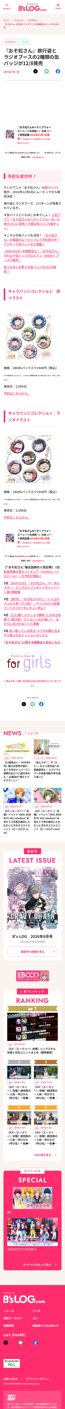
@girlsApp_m (38, 157)
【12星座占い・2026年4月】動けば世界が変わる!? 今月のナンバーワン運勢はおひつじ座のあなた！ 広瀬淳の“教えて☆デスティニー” (16, 771)
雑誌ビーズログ (12, 1318)
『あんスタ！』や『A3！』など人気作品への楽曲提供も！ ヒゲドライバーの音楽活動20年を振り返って (47, 769)
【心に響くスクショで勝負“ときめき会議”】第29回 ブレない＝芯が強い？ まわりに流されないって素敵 (32, 619)
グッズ (25, 41)
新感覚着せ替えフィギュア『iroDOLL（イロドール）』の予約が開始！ (31, 573)
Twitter (27, 152)
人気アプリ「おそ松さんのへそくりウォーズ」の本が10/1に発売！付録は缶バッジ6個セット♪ (32, 221)
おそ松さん (33, 20)
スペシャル (18, 20)
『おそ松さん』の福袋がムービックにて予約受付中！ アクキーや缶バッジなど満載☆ (32, 239)
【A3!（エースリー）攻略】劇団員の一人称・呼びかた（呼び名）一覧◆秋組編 (19, 1138)
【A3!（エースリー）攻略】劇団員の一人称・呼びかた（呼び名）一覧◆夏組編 (45, 1092)
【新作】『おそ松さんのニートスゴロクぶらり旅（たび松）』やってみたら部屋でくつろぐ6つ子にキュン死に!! (32, 603)
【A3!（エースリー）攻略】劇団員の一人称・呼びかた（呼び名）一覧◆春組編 (19, 1092)
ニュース (8, 1311)
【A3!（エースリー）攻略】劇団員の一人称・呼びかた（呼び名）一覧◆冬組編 (45, 1138)
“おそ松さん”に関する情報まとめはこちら (32, 642)
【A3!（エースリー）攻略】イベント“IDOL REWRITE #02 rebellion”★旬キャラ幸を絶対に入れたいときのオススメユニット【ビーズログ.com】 (47, 820)
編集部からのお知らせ (46, 1325)
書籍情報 (8, 1325)
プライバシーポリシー (38, 1379)
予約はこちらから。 (17, 393)
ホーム (6, 20)
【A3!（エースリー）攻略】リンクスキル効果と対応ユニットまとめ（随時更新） (31, 1050)
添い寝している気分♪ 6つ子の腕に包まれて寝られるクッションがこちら (32, 632)
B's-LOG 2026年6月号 (32, 936)
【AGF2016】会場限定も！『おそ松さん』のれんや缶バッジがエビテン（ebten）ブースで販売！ (32, 255)
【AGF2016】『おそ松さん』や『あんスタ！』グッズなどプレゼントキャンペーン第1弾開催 (32, 587)
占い (35, 1318)
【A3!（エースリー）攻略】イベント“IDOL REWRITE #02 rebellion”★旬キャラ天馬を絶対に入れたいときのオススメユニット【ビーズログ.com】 (17, 821)
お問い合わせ (10, 1379)
